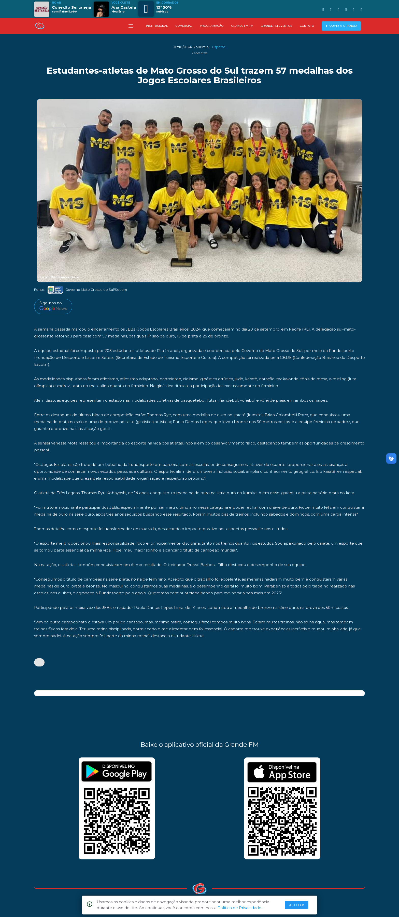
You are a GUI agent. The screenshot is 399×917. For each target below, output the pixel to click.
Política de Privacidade (239, 907)
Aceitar (296, 905)
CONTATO (307, 26)
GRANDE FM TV (242, 26)
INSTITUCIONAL (157, 26)
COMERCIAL (183, 26)
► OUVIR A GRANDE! (341, 26)
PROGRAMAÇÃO (211, 26)
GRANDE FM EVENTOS (276, 26)
